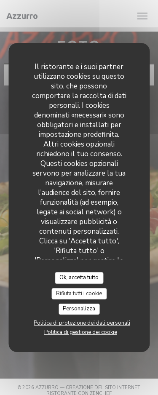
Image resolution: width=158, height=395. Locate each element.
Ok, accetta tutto (79, 277)
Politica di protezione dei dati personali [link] (82, 323)
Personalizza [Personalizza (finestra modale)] (79, 308)
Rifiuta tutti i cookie (79, 293)
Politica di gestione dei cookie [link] (80, 332)
